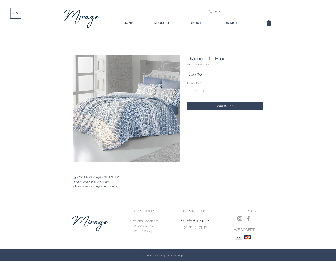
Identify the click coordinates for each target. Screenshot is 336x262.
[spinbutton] (197, 91)
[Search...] (238, 11)
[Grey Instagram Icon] (240, 218)
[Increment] (203, 91)
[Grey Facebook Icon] (248, 218)
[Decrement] (190, 91)
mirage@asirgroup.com (194, 220)
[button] (269, 23)
